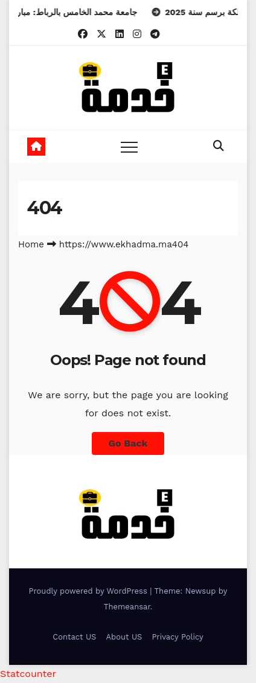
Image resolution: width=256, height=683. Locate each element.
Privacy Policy (177, 636)
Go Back (128, 443)
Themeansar (127, 606)
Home (31, 244)
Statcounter (28, 673)
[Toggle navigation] (129, 146)
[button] (218, 145)
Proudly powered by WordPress (89, 591)
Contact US (74, 636)
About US (124, 636)
